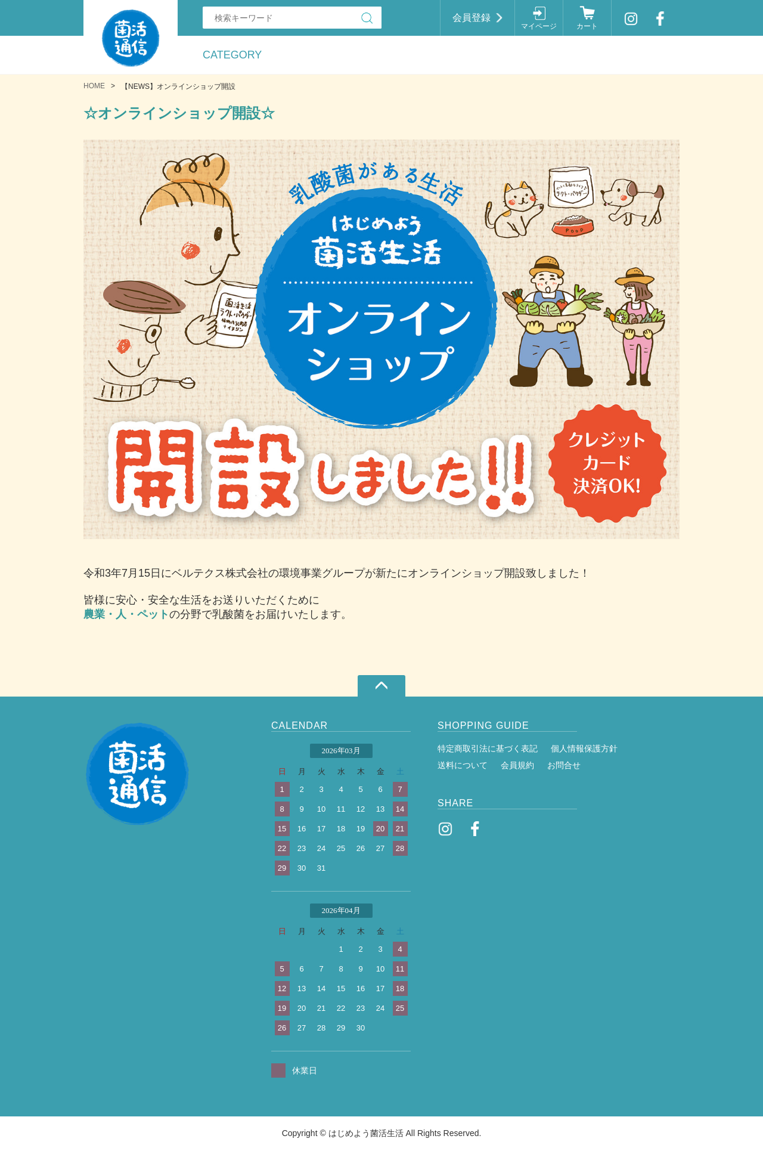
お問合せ (564, 765)
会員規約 (517, 765)
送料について (463, 765)
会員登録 (471, 18)
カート (587, 26)
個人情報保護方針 (584, 748)
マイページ (539, 26)
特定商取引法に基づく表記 (488, 748)
